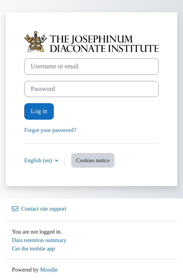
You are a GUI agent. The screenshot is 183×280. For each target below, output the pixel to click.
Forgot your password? (50, 130)
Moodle (49, 270)
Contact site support (39, 209)
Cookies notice (93, 160)
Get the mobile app (33, 248)
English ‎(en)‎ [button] (38, 160)
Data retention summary (39, 240)
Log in (39, 111)
